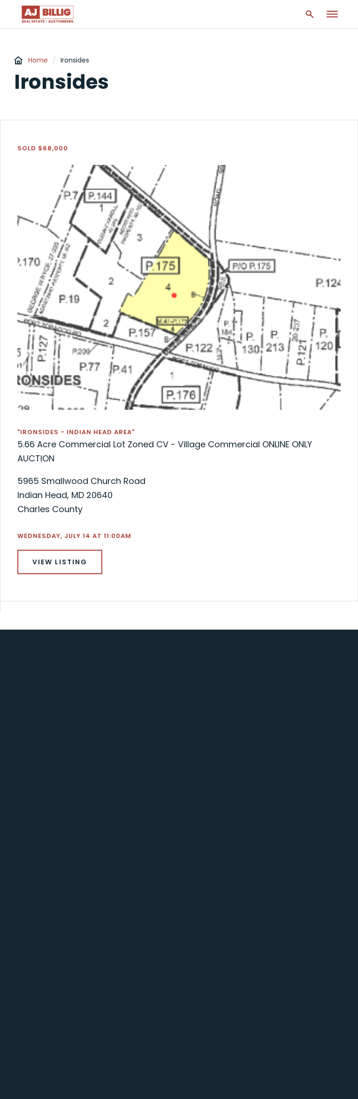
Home (38, 60)
